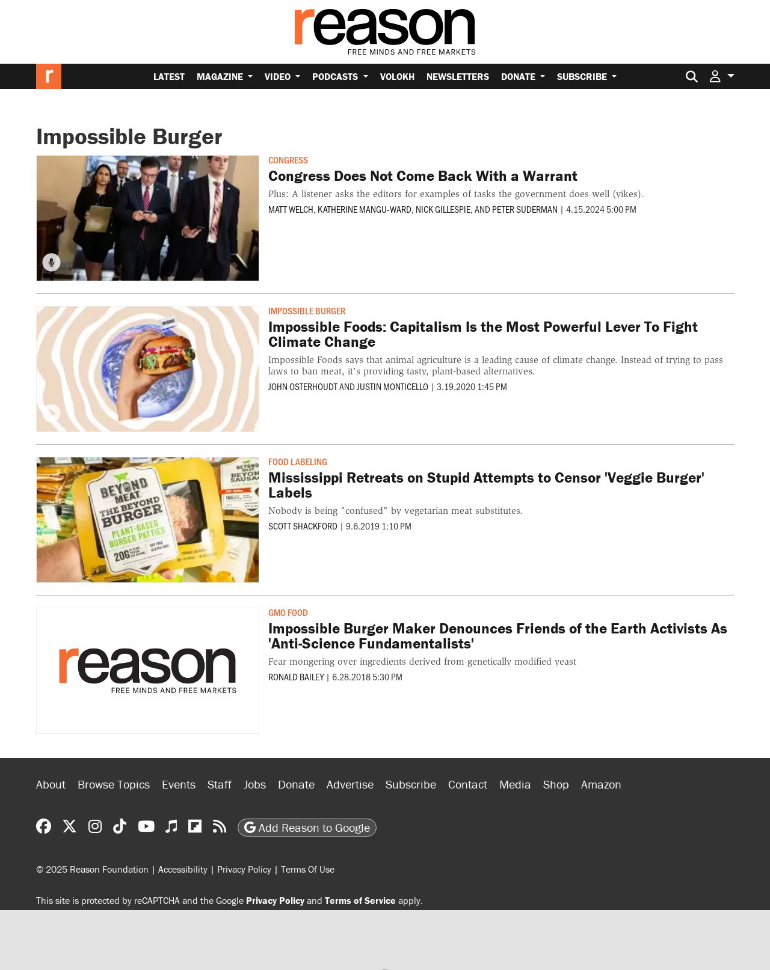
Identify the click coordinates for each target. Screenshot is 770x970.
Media (515, 784)
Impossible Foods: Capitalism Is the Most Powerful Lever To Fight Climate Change (483, 334)
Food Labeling (297, 461)
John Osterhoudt (302, 386)
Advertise (350, 784)
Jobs (255, 784)
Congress (288, 159)
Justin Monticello (392, 386)
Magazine (221, 76)
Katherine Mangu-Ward (364, 209)
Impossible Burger (306, 310)
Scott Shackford (302, 525)
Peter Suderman (525, 209)
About (51, 784)
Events (179, 784)
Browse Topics (114, 784)
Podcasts (336, 76)
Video (279, 76)
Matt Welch (290, 209)
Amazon (601, 784)
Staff (220, 784)
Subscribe (583, 76)
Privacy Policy (244, 869)
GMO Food (288, 612)
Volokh (397, 76)
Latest (169, 76)
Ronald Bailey (296, 676)
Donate (519, 76)
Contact (467, 784)
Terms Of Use (307, 869)
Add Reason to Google (307, 827)
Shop (556, 784)
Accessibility (183, 869)
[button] (722, 76)
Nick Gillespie (443, 209)
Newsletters (458, 76)
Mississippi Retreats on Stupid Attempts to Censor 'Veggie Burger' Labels (486, 485)
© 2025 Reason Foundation (92, 869)
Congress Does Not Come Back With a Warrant (423, 175)
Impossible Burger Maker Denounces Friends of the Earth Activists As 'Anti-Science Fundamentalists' (497, 636)
